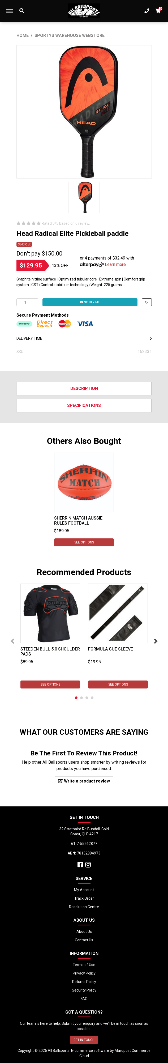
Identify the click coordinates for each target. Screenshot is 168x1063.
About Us (84, 931)
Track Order (84, 898)
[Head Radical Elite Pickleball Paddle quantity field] (27, 302)
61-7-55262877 (84, 843)
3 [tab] (86, 697)
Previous (12, 641)
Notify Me (90, 302)
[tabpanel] (84, 499)
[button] (147, 302)
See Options (84, 542)
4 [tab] (92, 697)
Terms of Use (84, 965)
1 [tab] (76, 697)
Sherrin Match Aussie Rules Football (78, 521)
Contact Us (84, 940)
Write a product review (84, 781)
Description (84, 388)
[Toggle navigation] (9, 11)
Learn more (115, 264)
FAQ (84, 999)
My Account (84, 890)
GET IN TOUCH (84, 1040)
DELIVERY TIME (84, 338)
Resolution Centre (84, 907)
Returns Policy (84, 982)
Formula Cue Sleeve (110, 649)
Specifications (84, 405)
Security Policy (84, 990)
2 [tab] (81, 697)
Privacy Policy (84, 973)
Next (155, 641)
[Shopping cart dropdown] (158, 11)
